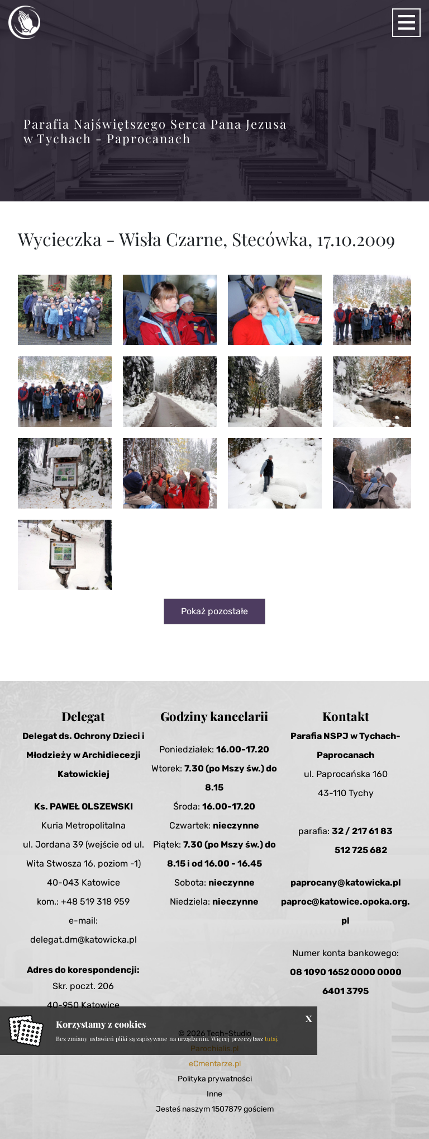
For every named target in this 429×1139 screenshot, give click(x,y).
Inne (214, 1094)
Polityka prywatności (215, 1079)
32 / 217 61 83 (362, 831)
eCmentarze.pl (215, 1064)
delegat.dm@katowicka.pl (83, 939)
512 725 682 (361, 850)
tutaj (271, 1038)
